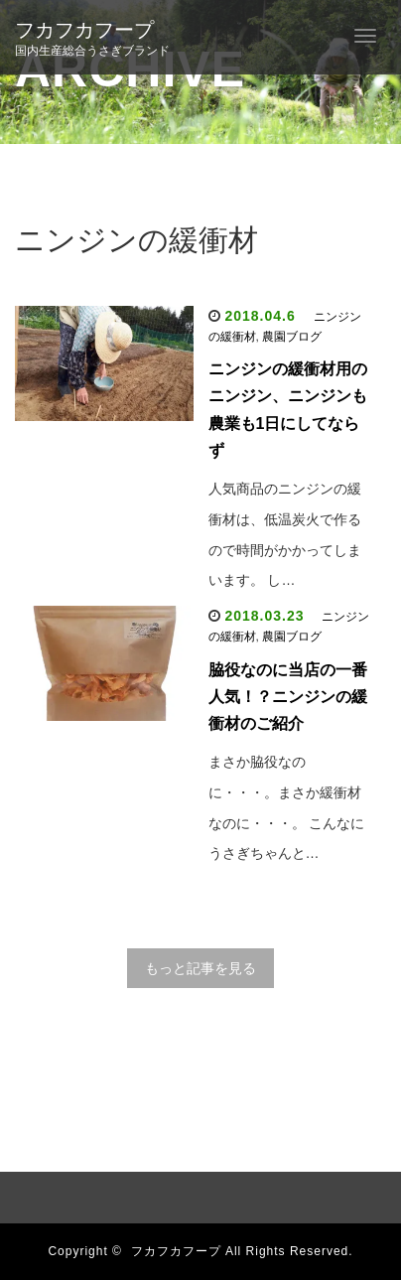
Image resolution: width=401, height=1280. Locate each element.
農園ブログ (292, 337)
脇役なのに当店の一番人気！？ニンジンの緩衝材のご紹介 (287, 696)
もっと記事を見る (200, 968)
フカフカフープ (84, 30)
